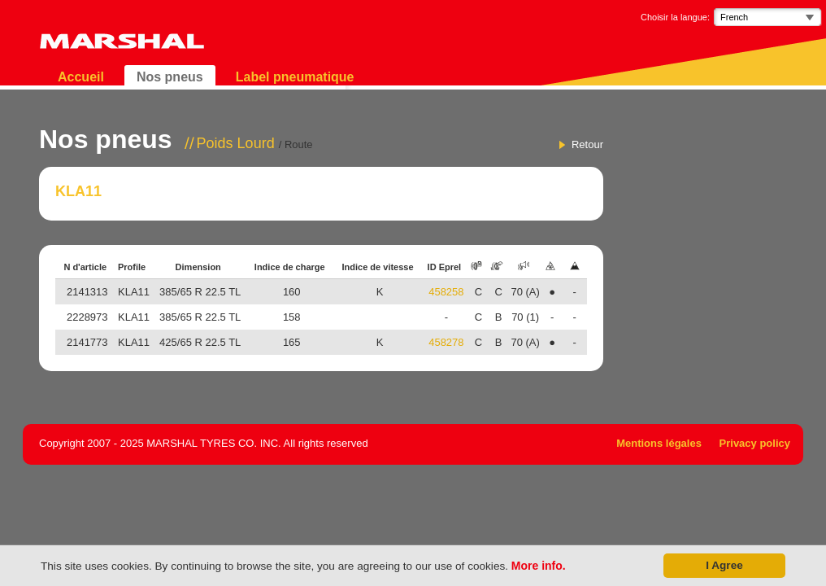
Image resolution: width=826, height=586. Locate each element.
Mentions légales (659, 443)
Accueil (81, 77)
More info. (538, 565)
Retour (587, 144)
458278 (445, 342)
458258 (445, 292)
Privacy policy (754, 443)
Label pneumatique (295, 77)
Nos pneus (170, 77)
